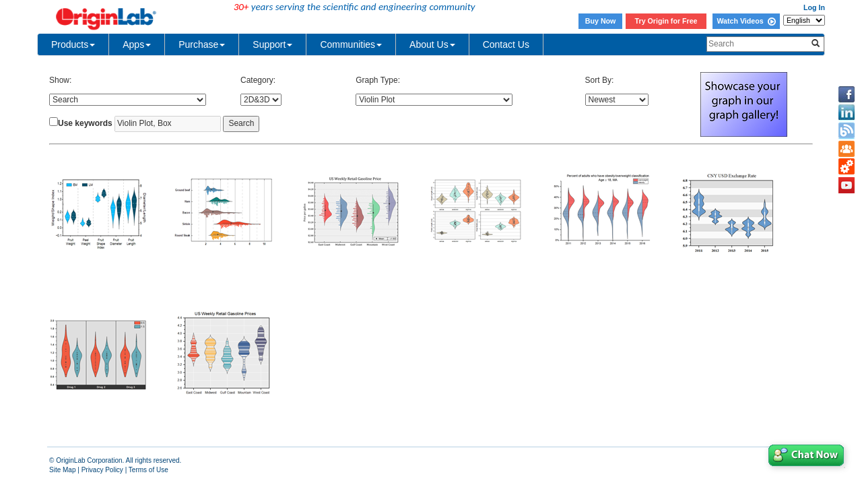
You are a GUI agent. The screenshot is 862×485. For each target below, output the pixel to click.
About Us (432, 44)
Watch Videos (746, 21)
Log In (814, 7)
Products (73, 44)
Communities (351, 44)
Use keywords (85, 123)
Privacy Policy (102, 470)
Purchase (201, 44)
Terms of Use (148, 470)
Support (272, 44)
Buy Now (600, 21)
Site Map (62, 470)
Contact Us (506, 44)
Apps (137, 44)
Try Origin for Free (666, 21)
